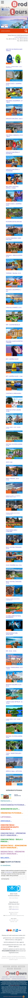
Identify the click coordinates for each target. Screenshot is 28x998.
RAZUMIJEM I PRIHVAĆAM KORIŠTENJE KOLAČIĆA (14, 996)
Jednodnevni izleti (10, 809)
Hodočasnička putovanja (13, 805)
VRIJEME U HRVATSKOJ (5, 979)
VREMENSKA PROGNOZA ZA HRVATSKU (19, 979)
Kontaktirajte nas (9, 872)
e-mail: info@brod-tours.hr (21, 37)
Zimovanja (6, 821)
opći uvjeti (17, 968)
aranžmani (6, 966)
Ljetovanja (6, 817)
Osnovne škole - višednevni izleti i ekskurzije (13, 834)
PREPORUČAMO (6, 801)
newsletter (21, 966)
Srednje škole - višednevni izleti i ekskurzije (13, 852)
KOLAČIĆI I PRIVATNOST (15, 985)
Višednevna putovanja (12, 813)
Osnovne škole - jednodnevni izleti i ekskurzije (10, 827)
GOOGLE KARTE (5, 977)
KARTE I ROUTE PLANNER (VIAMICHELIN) (17, 977)
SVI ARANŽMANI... (6, 865)
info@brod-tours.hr (15, 909)
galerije (10, 968)
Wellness (5, 858)
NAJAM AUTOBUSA (10, 862)
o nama (14, 966)
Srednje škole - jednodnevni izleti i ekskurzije (14, 846)
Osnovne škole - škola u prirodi (12, 840)
